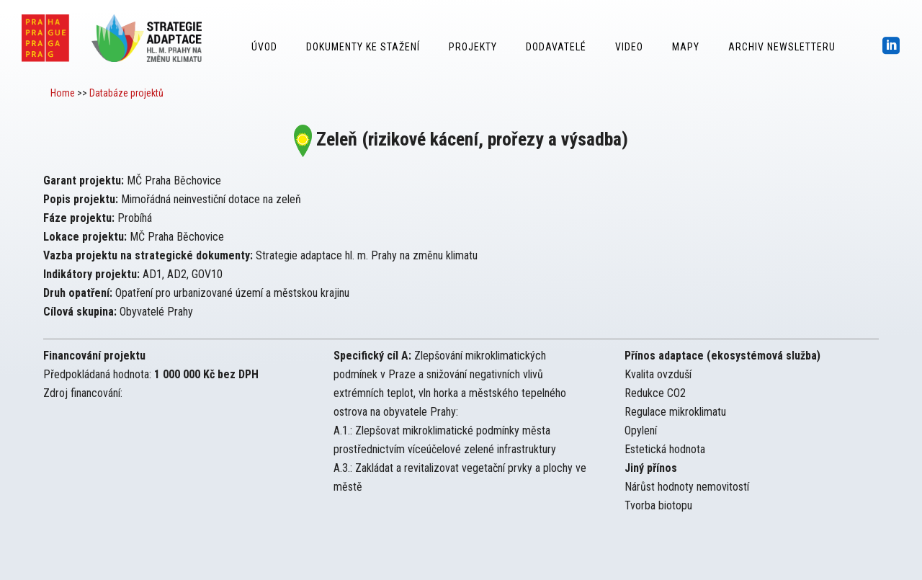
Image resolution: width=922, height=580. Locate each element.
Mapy (685, 47)
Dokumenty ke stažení (363, 47)
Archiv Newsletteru (782, 47)
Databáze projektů (126, 93)
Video (629, 47)
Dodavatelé (556, 47)
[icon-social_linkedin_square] (891, 46)
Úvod (264, 47)
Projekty (473, 47)
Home (62, 93)
